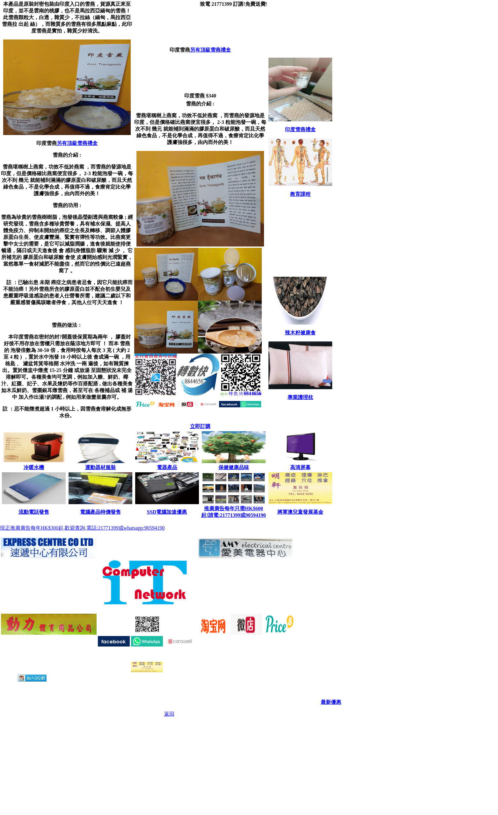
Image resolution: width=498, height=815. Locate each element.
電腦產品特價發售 (100, 512)
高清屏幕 (300, 467)
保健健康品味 (233, 467)
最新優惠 (331, 702)
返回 (169, 714)
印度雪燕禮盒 (300, 129)
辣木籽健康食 (300, 332)
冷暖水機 (34, 467)
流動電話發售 (33, 512)
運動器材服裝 (100, 467)
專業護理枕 (300, 397)
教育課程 (300, 194)
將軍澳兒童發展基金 (300, 512)
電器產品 (167, 467)
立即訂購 (200, 426)
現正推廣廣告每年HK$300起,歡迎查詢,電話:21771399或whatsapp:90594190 (82, 528)
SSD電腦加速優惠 (167, 512)
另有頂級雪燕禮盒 (77, 143)
